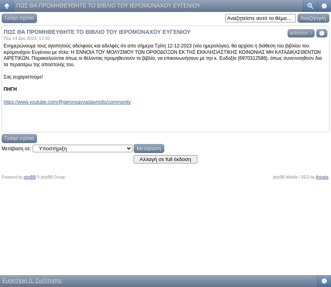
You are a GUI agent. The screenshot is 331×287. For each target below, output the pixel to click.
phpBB (30, 177)
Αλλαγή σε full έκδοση (165, 159)
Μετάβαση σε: (16, 148)
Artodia (322, 177)
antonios (301, 33)
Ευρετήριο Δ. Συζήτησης (32, 280)
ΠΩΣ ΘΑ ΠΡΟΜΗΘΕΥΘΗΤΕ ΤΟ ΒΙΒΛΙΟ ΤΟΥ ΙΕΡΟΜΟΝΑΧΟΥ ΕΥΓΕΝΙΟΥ (108, 5)
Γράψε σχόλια (19, 18)
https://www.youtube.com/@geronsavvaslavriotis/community (67, 102)
